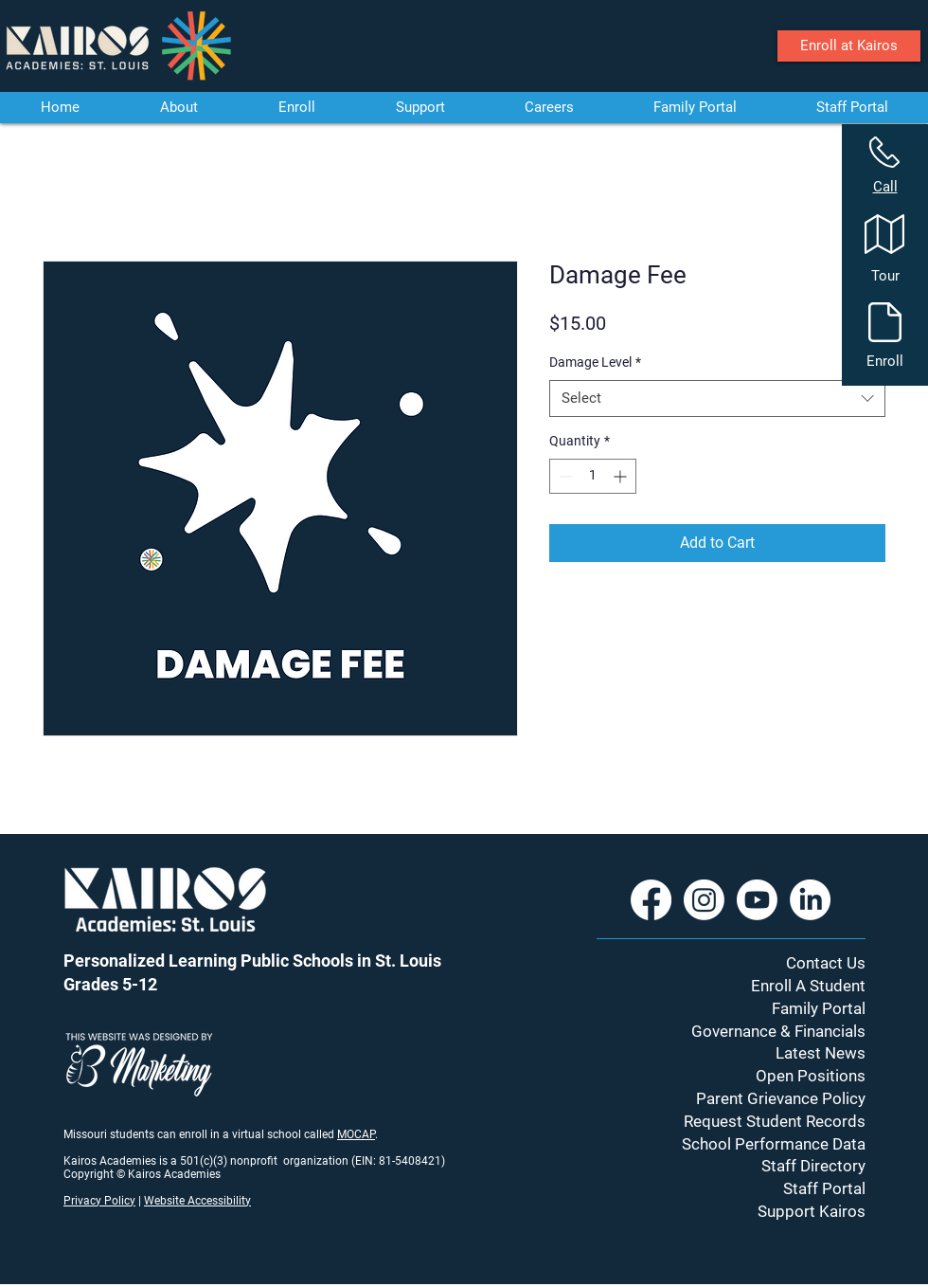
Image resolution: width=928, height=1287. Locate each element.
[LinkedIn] (810, 899)
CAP (364, 1134)
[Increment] (622, 476)
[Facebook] (651, 899)
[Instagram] (704, 899)
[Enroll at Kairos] (848, 46)
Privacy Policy (99, 1200)
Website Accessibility (197, 1200)
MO (345, 1134)
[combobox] (717, 398)
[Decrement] (564, 476)
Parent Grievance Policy (781, 1098)
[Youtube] (757, 899)
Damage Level (595, 362)
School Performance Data (774, 1143)
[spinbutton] (593, 476)
